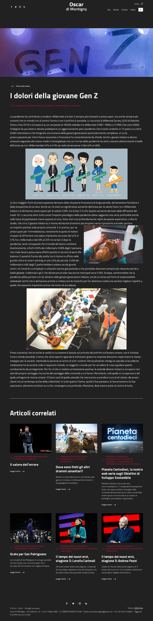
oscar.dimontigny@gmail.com (100, 611)
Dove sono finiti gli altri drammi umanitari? (73, 469)
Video (133, 17)
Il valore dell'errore (24, 464)
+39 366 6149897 (125, 611)
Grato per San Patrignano (28, 554)
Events (125, 17)
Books (116, 17)
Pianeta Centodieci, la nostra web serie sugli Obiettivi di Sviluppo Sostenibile (122, 473)
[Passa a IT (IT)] (141, 17)
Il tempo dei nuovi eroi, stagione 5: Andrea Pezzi (119, 558)
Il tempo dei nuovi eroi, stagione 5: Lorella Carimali (75, 558)
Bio (109, 17)
